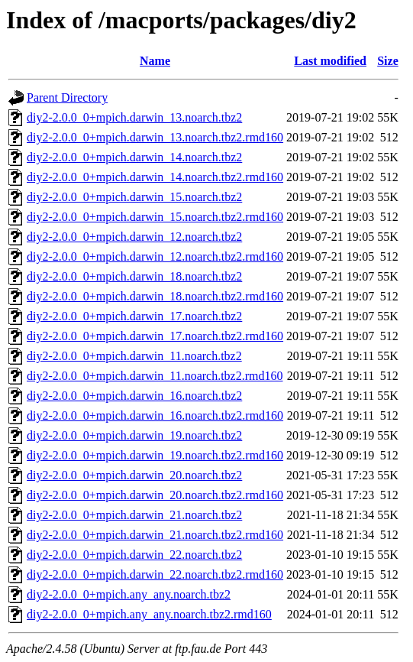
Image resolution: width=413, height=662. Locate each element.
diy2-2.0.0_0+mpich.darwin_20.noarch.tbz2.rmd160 (155, 494)
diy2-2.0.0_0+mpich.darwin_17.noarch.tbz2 (134, 316)
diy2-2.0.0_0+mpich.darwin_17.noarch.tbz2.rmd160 (155, 335)
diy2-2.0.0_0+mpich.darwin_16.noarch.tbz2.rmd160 (155, 415)
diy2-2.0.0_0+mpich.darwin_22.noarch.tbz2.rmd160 (155, 574)
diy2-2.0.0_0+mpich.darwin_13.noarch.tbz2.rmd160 (155, 137)
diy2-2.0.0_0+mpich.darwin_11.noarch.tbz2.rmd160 (154, 375)
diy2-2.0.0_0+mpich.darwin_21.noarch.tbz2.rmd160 (155, 534)
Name (155, 60)
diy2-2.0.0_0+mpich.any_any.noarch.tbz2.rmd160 (149, 614)
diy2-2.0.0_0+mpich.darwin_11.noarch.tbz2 (134, 355)
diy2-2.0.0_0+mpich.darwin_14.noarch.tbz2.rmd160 (155, 176)
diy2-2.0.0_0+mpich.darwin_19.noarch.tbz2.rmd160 (155, 455)
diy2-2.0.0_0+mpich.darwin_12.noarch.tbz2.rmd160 (155, 256)
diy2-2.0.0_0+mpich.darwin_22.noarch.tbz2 (134, 554)
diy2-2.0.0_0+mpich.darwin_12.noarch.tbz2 (134, 236)
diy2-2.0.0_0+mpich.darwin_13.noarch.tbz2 (134, 117)
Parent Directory (67, 97)
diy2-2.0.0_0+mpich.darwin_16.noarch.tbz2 (134, 395)
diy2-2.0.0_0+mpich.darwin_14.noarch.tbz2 (134, 157)
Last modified (330, 60)
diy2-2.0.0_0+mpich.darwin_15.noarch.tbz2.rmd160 (155, 216)
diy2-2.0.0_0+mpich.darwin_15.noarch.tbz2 (134, 196)
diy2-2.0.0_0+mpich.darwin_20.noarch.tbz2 (134, 475)
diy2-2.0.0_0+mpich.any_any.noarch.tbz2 (129, 594)
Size (387, 60)
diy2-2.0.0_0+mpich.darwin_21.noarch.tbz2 (134, 514)
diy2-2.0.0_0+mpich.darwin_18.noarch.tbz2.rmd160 (155, 296)
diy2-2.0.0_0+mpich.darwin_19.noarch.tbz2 (134, 435)
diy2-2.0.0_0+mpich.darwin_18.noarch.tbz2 (134, 276)
